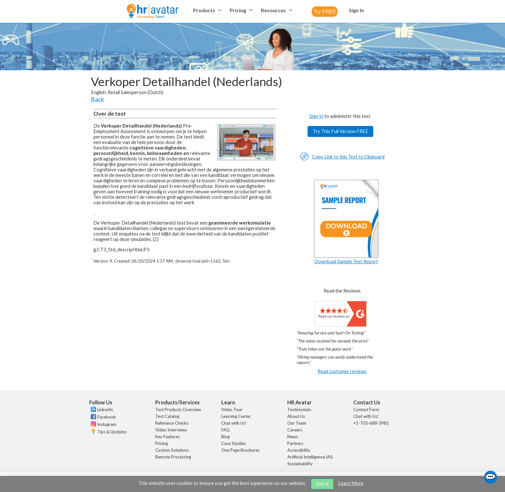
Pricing (161, 443)
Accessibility (298, 450)
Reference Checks (171, 423)
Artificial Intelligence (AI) (310, 456)
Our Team (296, 423)
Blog (225, 436)
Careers (294, 429)
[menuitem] (206, 10)
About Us (296, 416)
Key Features (167, 436)
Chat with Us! (234, 423)
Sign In (316, 116)
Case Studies (233, 443)
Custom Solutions (172, 450)
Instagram (106, 424)
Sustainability (300, 463)
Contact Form (366, 409)
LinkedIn (105, 409)
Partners (295, 443)
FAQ (225, 429)
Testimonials (299, 409)
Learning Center (236, 416)
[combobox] (325, 11)
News (292, 436)
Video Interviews (171, 429)
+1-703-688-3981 (371, 423)
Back (97, 99)
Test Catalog (167, 416)
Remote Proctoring (173, 456)
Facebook (106, 417)
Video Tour (232, 409)
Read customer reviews (342, 371)
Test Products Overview (178, 409)
